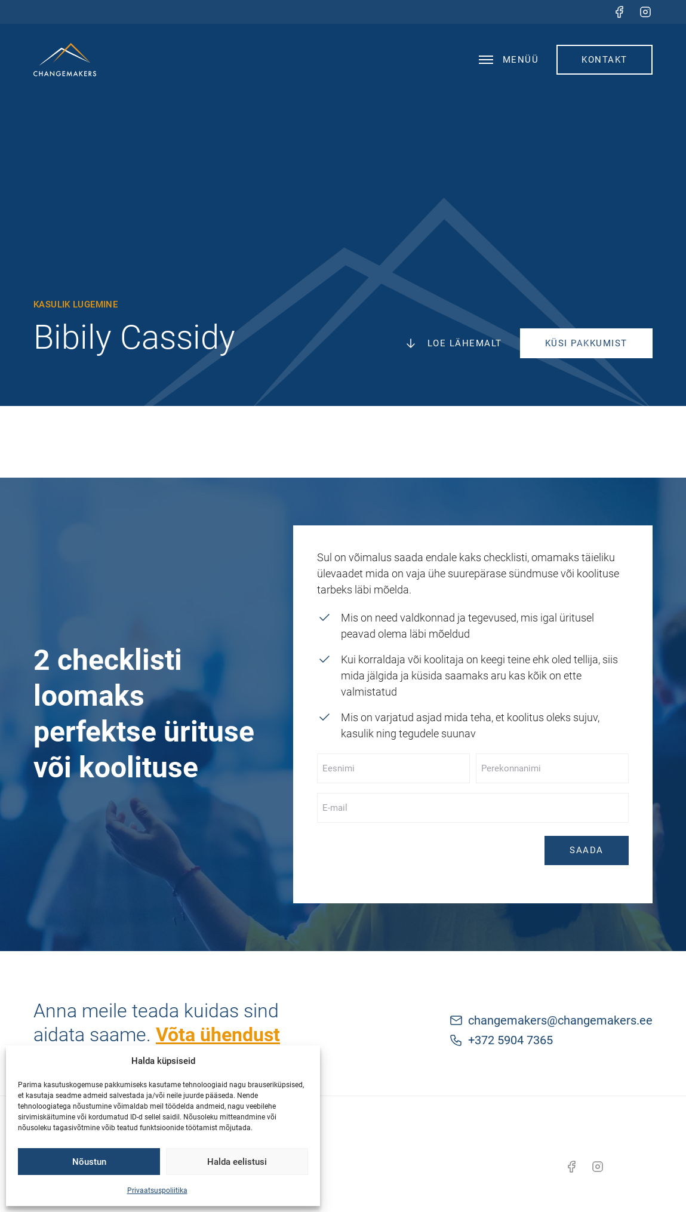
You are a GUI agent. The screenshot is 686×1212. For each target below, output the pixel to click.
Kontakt (604, 59)
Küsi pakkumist (586, 343)
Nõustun (89, 1161)
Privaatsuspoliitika (157, 1190)
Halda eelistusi (237, 1161)
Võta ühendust (218, 1034)
